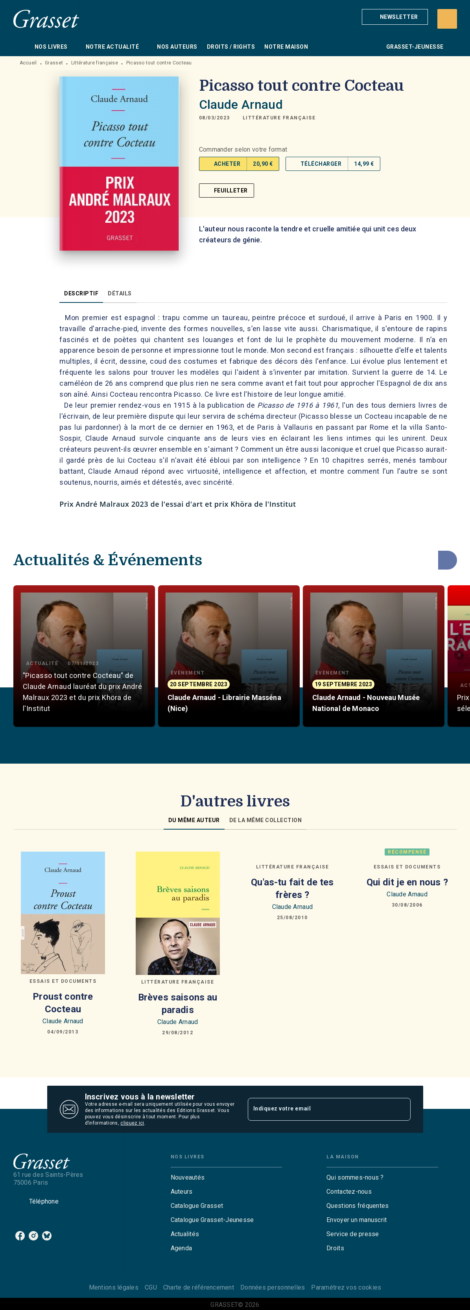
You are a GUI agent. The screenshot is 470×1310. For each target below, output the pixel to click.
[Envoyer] (401, 1109)
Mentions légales (113, 1287)
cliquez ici (132, 1123)
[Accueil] (46, 18)
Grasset (54, 63)
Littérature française (94, 63)
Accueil (28, 63)
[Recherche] (447, 19)
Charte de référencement (198, 1287)
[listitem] (20, 1235)
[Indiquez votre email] (319, 1109)
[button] (395, 17)
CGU (151, 1287)
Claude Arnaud (241, 104)
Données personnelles (272, 1287)
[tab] (21, 46)
